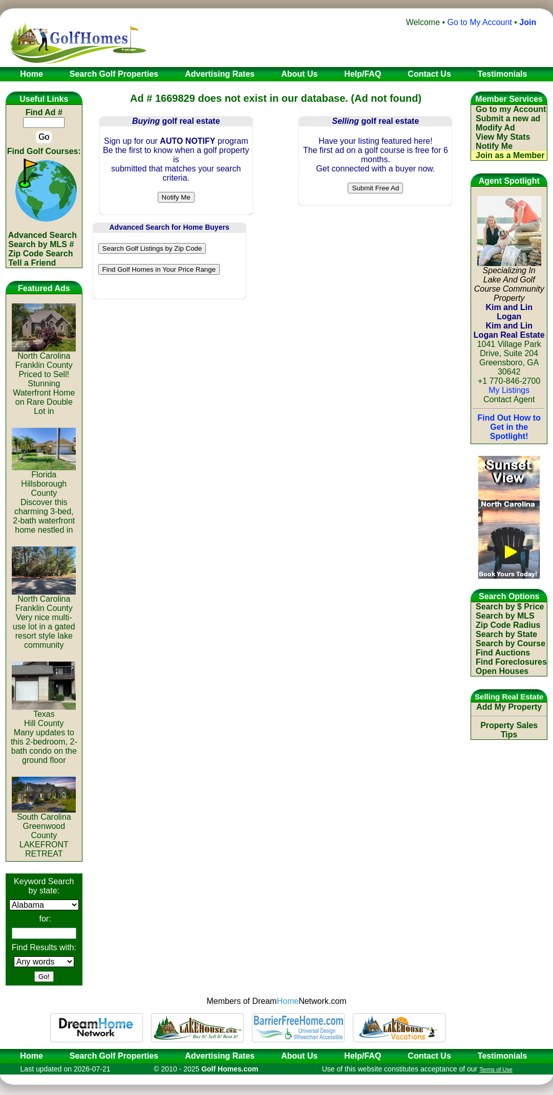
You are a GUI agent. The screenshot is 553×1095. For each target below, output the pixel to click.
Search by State (506, 634)
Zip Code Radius (508, 625)
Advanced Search (42, 235)
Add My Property (509, 707)
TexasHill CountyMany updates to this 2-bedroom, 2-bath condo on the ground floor (44, 733)
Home (28, 1056)
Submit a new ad (508, 118)
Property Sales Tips (509, 730)
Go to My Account (480, 22)
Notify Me (494, 146)
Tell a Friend (32, 262)
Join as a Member (510, 155)
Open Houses (502, 671)
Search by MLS (505, 615)
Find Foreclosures (511, 662)
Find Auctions (503, 652)
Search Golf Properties (114, 1056)
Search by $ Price (510, 606)
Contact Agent (509, 399)
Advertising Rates (219, 1056)
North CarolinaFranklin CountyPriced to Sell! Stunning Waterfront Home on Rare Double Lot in (44, 379)
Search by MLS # (41, 244)
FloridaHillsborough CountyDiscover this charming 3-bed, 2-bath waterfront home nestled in (44, 498)
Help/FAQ (362, 1056)
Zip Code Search (40, 253)
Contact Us (429, 1056)
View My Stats (503, 137)
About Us (299, 1056)
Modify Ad (495, 127)
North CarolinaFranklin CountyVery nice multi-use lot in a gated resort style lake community (44, 618)
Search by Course (510, 643)
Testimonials (502, 1056)
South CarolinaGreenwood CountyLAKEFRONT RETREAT (44, 831)
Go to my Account (511, 109)
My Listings (508, 390)
